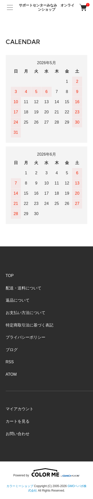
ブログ (12, 350)
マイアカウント (19, 409)
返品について (18, 300)
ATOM (11, 374)
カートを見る (18, 421)
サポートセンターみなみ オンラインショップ (46, 7)
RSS (10, 362)
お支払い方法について (25, 313)
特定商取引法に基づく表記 (29, 325)
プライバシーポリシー (25, 337)
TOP (10, 275)
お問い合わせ (18, 434)
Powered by (46, 472)
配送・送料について (23, 288)
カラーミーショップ (19, 486)
